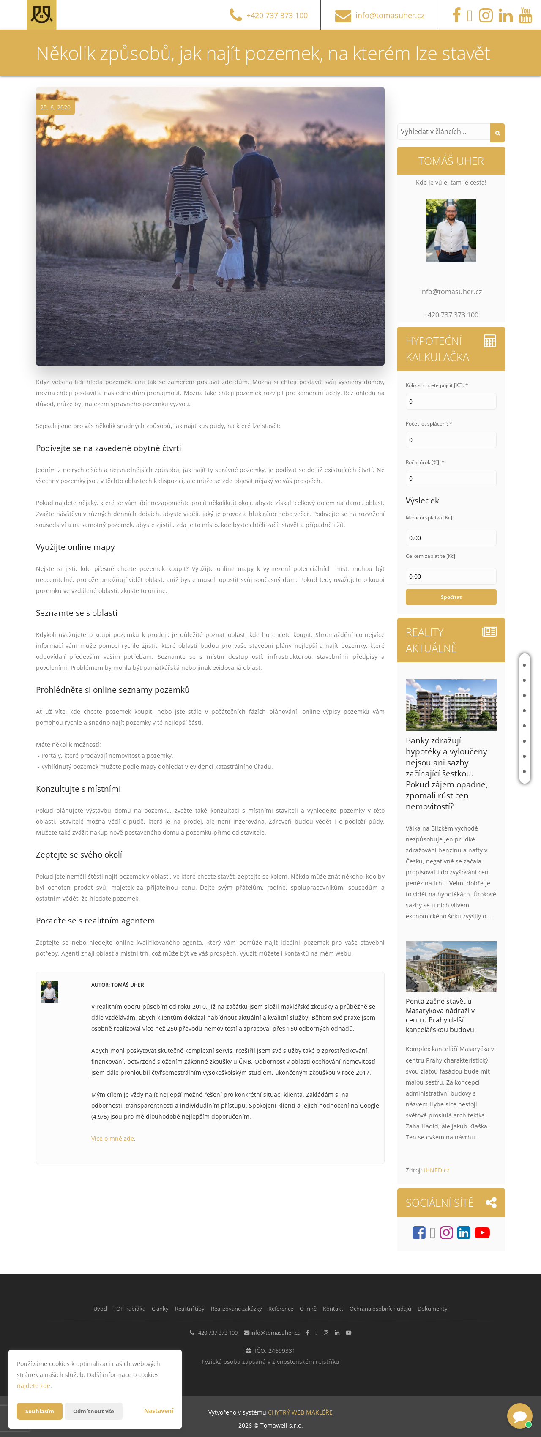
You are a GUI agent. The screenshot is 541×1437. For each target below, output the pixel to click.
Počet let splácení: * (429, 423)
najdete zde (33, 1386)
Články (480, 695)
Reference (484, 741)
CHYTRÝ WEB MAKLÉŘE (300, 1410)
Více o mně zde (112, 1138)
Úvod (478, 665)
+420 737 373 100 (193, 1332)
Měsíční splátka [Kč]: (430, 517)
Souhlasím (40, 1411)
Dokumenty (477, 1308)
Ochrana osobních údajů (413, 1308)
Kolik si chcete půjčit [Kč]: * (437, 385)
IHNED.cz (437, 1170)
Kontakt (482, 771)
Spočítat (451, 597)
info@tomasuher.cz (265, 1332)
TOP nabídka (487, 680)
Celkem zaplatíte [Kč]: (431, 556)
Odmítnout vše (97, 1411)
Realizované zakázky (485, 725)
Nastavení (158, 1411)
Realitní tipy (487, 710)
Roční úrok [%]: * (425, 462)
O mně (479, 756)
